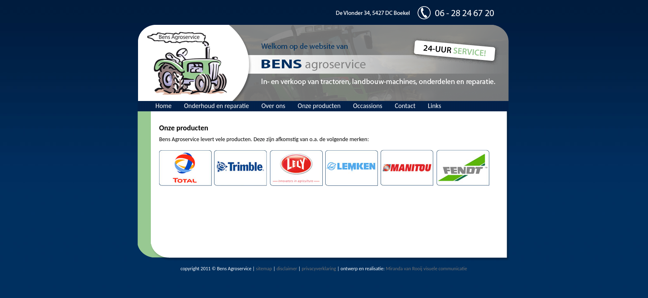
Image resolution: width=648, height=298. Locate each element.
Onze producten (319, 106)
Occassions (367, 106)
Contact (405, 106)
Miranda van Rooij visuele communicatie (426, 269)
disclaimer (286, 269)
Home (163, 106)
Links (434, 106)
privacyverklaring (319, 269)
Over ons (273, 106)
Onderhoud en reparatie (216, 106)
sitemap (264, 269)
